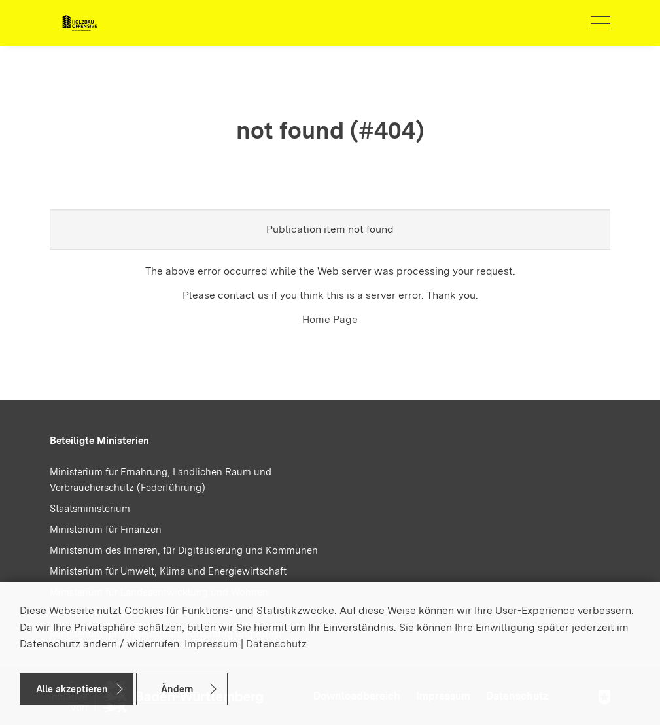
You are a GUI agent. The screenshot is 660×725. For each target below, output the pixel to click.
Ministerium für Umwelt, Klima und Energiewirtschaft (168, 571)
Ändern (177, 689)
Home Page (330, 319)
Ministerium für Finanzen (106, 529)
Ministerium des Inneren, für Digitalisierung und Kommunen (184, 550)
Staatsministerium (90, 508)
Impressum (211, 643)
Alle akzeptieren (71, 689)
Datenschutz (276, 643)
